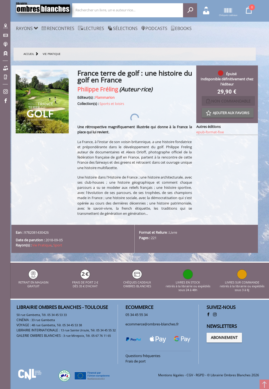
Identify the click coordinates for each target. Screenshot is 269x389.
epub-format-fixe (210, 132)
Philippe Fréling (97, 89)
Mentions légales (171, 375)
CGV (190, 375)
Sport (57, 245)
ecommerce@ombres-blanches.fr (152, 324)
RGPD (200, 375)
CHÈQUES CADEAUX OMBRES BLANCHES (137, 282)
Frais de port (135, 361)
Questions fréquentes (142, 355)
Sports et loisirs (111, 103)
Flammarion (105, 97)
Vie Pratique (42, 245)
